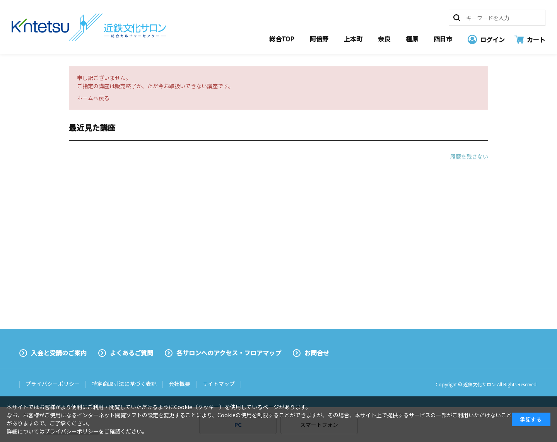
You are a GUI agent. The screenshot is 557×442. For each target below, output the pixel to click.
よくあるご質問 (131, 352)
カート (536, 39)
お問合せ (316, 352)
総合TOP (281, 38)
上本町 (353, 38)
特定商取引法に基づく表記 (124, 383)
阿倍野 (319, 38)
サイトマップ (218, 383)
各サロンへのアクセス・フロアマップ (228, 352)
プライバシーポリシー (53, 383)
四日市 (443, 38)
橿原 (412, 38)
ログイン (492, 39)
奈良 (384, 38)
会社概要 (179, 383)
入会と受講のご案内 (59, 352)
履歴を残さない (469, 156)
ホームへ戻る (93, 98)
